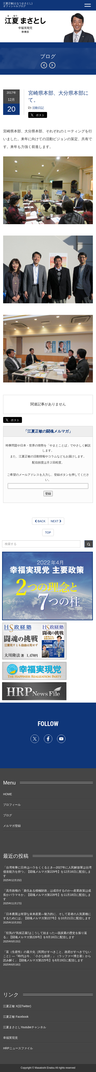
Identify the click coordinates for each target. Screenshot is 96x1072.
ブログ (7, 815)
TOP (48, 532)
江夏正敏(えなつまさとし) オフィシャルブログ (17, 5)
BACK (40, 521)
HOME (7, 794)
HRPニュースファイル (18, 1048)
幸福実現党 (10, 1037)
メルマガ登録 (12, 825)
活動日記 (38, 107)
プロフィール (12, 804)
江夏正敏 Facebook (15, 1016)
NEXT (56, 521)
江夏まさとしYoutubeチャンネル (24, 1027)
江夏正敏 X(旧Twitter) (17, 1006)
